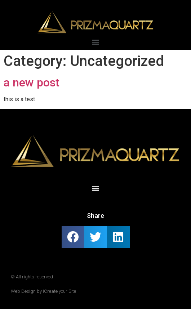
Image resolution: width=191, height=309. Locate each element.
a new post (31, 82)
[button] (96, 42)
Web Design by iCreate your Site (43, 291)
